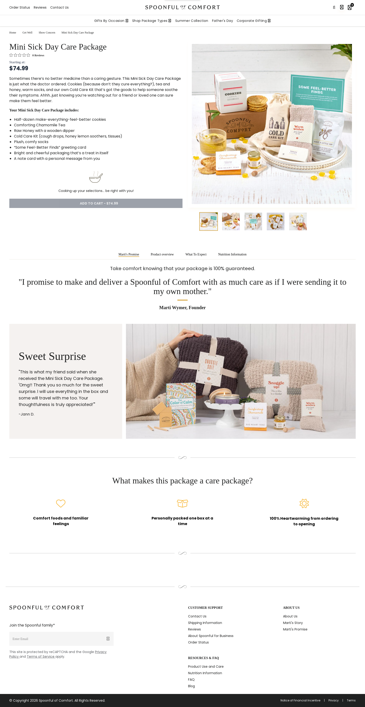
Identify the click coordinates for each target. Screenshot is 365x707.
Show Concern (47, 32)
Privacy (333, 700)
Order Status (19, 7)
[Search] (334, 7)
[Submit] (108, 639)
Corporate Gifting (254, 20)
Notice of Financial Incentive (300, 700)
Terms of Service (41, 656)
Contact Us (59, 7)
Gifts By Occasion (111, 20)
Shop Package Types (152, 20)
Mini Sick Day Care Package (77, 32)
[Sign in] (341, 7)
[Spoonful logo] (182, 7)
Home (12, 32)
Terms (351, 700)
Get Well (27, 32)
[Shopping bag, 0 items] (350, 7)
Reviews (40, 7)
